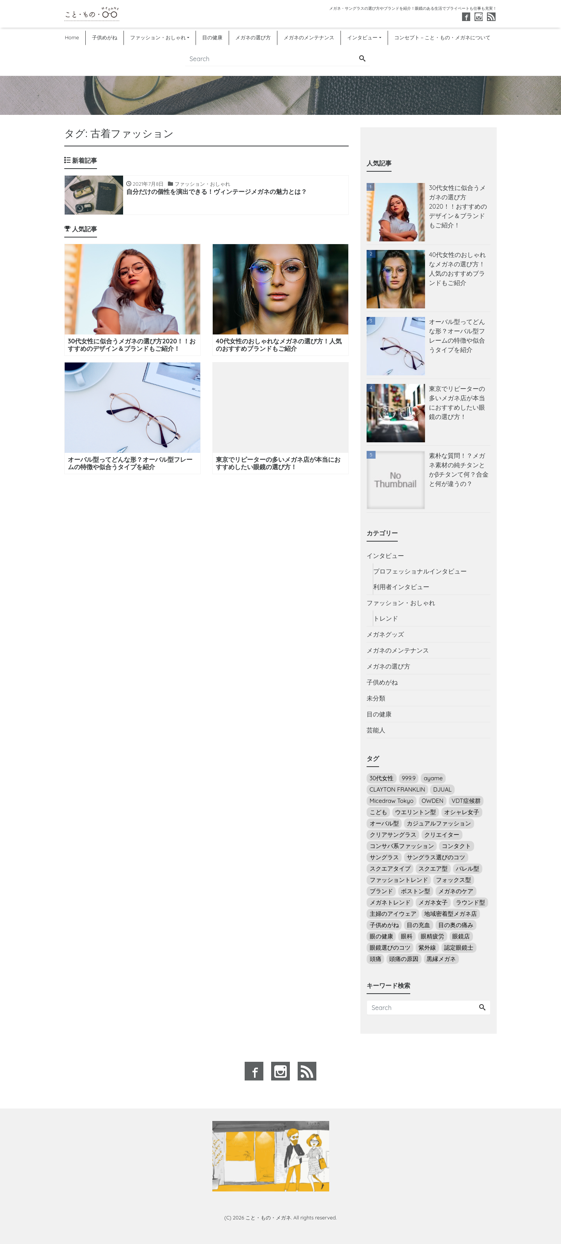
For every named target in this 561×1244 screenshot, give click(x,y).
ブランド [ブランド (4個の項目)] (381, 891)
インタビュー (362, 37)
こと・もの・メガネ (268, 1217)
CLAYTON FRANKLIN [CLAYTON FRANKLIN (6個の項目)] (397, 789)
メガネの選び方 (253, 37)
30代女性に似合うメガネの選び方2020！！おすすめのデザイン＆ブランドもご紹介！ (458, 206)
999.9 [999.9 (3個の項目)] (409, 778)
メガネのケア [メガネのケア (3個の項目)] (455, 891)
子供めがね (104, 37)
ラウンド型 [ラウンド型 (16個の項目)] (470, 902)
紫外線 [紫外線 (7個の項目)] (427, 947)
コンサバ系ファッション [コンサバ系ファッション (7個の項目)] (402, 846)
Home (72, 37)
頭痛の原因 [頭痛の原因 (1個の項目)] (403, 958)
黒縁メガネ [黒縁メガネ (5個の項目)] (441, 958)
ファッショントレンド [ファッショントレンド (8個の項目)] (399, 879)
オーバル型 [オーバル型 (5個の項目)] (384, 823)
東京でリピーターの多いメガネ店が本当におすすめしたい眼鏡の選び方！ (457, 403)
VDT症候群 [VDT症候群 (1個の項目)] (466, 800)
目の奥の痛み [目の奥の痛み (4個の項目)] (455, 925)
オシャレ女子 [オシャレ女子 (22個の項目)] (461, 812)
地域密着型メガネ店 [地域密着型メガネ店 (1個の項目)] (450, 913)
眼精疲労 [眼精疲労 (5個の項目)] (432, 936)
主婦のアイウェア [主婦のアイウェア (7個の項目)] (393, 913)
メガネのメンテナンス (309, 37)
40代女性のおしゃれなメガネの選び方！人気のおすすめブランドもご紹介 (457, 269)
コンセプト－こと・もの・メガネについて (442, 37)
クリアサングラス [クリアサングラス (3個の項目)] (393, 834)
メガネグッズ (385, 634)
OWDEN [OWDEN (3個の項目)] (432, 800)
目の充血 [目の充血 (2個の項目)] (418, 925)
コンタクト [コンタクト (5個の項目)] (456, 846)
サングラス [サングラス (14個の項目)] (384, 857)
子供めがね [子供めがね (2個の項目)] (384, 925)
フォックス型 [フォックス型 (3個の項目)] (453, 879)
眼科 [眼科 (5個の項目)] (407, 936)
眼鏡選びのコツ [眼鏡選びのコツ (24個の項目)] (390, 947)
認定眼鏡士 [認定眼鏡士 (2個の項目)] (458, 947)
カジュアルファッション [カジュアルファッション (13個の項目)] (439, 823)
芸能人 (376, 730)
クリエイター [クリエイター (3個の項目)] (441, 834)
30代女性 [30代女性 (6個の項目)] (382, 778)
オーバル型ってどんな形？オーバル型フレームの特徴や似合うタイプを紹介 (457, 336)
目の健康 (212, 37)
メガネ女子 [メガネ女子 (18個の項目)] (433, 902)
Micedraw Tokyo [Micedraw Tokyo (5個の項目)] (392, 800)
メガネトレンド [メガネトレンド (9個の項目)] (390, 902)
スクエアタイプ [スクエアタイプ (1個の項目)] (390, 868)
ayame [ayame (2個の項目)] (433, 778)
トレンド (385, 618)
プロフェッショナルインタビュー (420, 571)
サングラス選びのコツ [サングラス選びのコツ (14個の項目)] (436, 857)
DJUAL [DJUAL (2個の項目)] (442, 789)
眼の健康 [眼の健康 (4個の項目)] (381, 936)
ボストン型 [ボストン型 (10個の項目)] (415, 891)
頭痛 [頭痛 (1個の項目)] (375, 958)
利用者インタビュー (401, 587)
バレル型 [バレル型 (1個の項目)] (467, 868)
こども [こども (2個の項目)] (378, 812)
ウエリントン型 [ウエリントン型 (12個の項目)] (415, 812)
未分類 (376, 698)
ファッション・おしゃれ (158, 37)
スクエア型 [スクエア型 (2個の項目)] (433, 868)
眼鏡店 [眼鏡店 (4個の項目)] (461, 936)
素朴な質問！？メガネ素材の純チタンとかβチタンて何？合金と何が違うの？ (459, 469)
